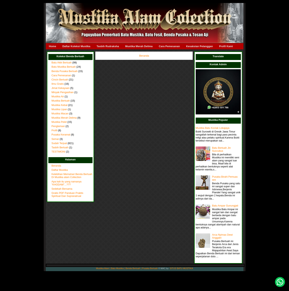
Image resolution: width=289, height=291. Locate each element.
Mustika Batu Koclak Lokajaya (212, 128)
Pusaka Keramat (61, 134)
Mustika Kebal (59, 105)
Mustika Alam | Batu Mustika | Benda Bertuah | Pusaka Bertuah (127, 268)
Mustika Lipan (59, 109)
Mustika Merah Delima (139, 46)
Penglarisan (58, 126)
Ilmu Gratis (58, 83)
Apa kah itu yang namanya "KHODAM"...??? (66, 183)
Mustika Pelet (59, 122)
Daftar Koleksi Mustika (76, 46)
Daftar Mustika (60, 170)
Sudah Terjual (59, 143)
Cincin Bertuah (60, 79)
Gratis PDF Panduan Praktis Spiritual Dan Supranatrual (67, 194)
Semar (55, 139)
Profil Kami (226, 46)
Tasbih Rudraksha (108, 46)
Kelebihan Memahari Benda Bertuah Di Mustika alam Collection (72, 176)
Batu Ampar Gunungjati (225, 205)
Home (52, 46)
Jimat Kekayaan (61, 88)
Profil (54, 130)
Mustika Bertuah (61, 100)
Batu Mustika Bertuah (64, 66)
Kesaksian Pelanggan (199, 46)
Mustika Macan (60, 113)
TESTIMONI (58, 151)
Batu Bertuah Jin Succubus (221, 149)
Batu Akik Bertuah (62, 62)
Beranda (56, 165)
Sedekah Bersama (62, 188)
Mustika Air (58, 96)
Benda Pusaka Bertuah (65, 71)
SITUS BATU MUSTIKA (181, 268)
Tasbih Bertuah (60, 147)
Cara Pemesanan (169, 46)
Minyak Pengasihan (63, 92)
